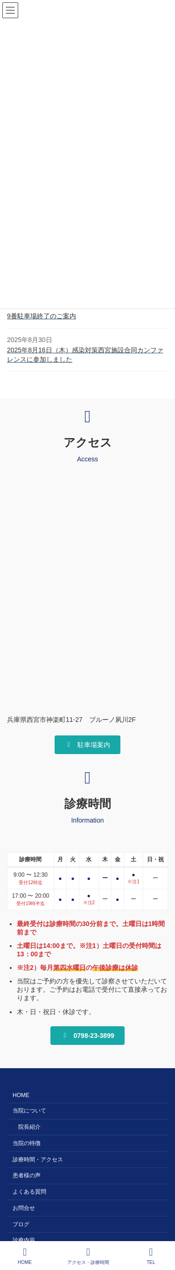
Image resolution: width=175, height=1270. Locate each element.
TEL (151, 1256)
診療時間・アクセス (38, 1159)
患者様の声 (27, 1176)
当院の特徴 (27, 1143)
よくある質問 (29, 1192)
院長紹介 (29, 1127)
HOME (21, 1095)
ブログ (21, 1224)
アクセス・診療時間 (88, 1256)
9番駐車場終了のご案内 (41, 316)
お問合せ (24, 1208)
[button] (87, 744)
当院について (29, 1111)
